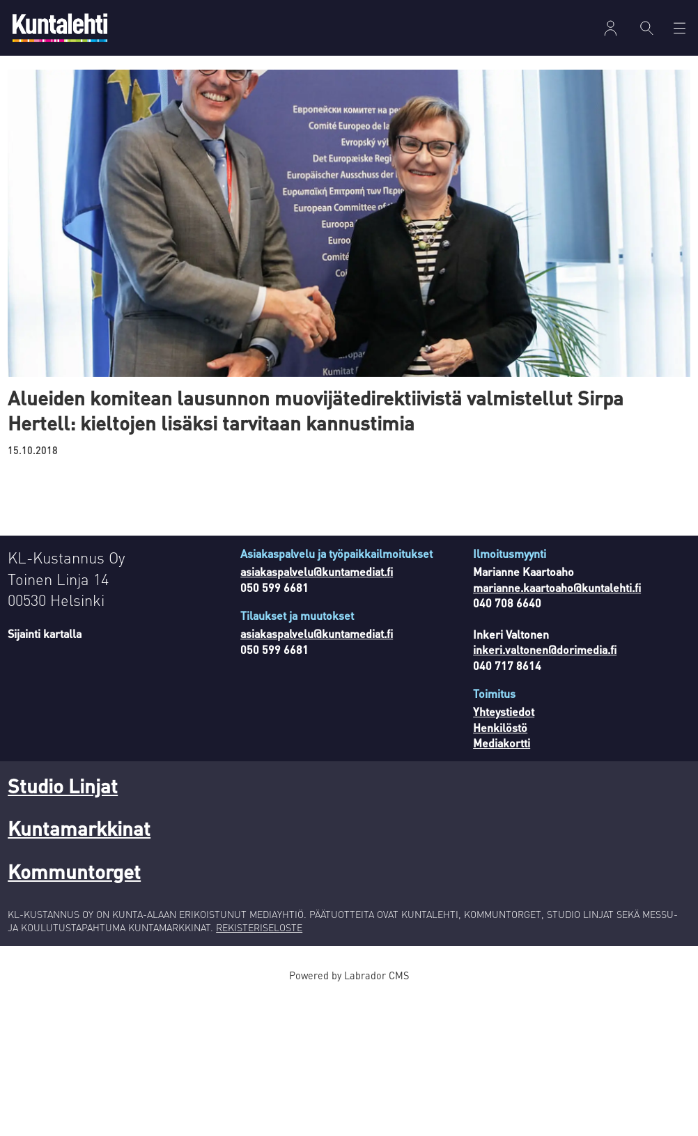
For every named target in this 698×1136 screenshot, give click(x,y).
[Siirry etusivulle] (60, 27)
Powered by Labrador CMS (349, 975)
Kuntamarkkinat (79, 828)
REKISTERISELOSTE (259, 927)
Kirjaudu (610, 28)
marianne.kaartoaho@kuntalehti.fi (557, 587)
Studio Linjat (63, 785)
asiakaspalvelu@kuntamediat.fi (316, 571)
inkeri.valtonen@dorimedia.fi (544, 649)
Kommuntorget (74, 871)
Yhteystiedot (503, 711)
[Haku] (647, 27)
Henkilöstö (500, 727)
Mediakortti (501, 743)
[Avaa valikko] (679, 28)
